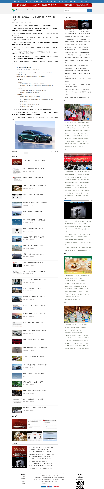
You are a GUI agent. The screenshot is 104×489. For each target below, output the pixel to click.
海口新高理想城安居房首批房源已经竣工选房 (75, 44)
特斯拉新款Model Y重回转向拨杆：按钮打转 (34, 331)
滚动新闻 (14, 443)
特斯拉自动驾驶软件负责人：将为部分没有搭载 (40, 468)
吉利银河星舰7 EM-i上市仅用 (19, 455)
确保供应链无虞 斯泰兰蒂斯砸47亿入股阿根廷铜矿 (77, 68)
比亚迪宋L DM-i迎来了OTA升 (50, 439)
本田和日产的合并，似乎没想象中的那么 (33, 194)
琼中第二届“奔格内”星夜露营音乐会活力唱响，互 (76, 340)
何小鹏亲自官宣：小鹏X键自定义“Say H (33, 322)
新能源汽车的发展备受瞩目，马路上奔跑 (33, 237)
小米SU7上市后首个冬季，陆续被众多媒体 (34, 305)
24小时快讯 (67, 17)
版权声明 (23, 476)
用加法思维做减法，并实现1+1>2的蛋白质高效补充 (77, 275)
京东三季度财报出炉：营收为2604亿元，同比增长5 (77, 185)
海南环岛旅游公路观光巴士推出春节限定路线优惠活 (77, 143)
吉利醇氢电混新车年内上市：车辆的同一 (33, 382)
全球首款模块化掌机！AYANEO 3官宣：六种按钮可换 (77, 41)
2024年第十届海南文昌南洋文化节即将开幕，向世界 (77, 345)
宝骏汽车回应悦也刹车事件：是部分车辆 (33, 399)
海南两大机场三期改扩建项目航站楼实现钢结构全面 (77, 52)
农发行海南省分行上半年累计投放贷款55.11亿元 (76, 193)
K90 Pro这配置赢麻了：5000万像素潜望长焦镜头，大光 (78, 247)
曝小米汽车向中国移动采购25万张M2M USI (34, 313)
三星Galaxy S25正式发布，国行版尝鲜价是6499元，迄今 (78, 236)
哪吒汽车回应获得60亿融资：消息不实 (33, 228)
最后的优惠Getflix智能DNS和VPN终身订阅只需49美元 (77, 84)
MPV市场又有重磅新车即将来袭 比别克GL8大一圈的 (41, 454)
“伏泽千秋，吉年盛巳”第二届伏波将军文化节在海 (76, 135)
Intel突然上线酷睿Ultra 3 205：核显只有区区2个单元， (78, 39)
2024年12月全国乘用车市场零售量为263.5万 (34, 365)
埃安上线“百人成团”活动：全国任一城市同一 (39, 461)
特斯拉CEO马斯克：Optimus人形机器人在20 (35, 348)
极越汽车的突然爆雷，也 (35, 427)
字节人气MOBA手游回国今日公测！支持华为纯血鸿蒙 (77, 234)
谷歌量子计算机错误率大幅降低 (72, 86)
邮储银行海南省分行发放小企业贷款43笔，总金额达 (77, 174)
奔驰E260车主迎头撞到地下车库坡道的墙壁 (34, 407)
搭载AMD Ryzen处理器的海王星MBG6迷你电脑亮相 (77, 97)
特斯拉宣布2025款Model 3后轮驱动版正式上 (34, 339)
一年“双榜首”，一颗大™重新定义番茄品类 (75, 283)
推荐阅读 (14, 156)
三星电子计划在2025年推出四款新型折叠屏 (34, 186)
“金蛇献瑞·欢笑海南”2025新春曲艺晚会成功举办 (76, 327)
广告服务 (23, 478)
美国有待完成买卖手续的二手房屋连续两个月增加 (76, 65)
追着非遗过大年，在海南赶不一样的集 (74, 146)
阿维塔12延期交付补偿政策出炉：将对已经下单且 (41, 465)
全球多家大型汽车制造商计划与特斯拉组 (33, 356)
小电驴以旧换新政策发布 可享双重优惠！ (34, 177)
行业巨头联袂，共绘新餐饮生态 (72, 296)
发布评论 (26, 152)
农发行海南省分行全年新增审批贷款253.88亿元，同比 (77, 55)
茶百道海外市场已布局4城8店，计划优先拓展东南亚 (77, 294)
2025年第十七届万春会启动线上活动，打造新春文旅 (77, 133)
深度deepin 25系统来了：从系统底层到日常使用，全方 (78, 250)
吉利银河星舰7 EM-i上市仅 (19, 427)
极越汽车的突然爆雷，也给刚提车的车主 (33, 168)
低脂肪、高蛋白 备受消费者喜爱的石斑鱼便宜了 (76, 286)
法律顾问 (23, 483)
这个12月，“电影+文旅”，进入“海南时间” (74, 330)
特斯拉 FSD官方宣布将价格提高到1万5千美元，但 (41, 456)
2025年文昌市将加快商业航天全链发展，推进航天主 (77, 138)
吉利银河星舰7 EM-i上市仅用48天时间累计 (34, 160)
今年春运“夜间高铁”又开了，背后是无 (33, 288)
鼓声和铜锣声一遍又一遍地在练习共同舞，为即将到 (77, 348)
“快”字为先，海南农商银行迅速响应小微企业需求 (76, 177)
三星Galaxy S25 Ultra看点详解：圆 (19, 466)
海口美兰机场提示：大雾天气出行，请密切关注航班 (77, 49)
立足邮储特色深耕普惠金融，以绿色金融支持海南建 (77, 182)
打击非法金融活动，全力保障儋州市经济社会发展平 (77, 47)
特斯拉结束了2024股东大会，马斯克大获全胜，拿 (41, 447)
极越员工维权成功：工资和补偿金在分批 (33, 211)
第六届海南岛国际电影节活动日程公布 (74, 332)
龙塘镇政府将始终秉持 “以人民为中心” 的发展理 (76, 141)
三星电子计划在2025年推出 (19, 439)
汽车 (32, 9)
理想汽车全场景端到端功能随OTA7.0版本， (34, 262)
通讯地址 (23, 481)
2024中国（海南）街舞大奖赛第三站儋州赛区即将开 (77, 338)
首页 (27, 9)
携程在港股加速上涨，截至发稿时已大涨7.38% (76, 187)
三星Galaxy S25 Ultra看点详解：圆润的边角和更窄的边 (78, 36)
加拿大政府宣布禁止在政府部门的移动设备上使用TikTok (78, 70)
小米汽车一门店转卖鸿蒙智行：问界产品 (33, 245)
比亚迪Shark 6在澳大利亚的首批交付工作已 (34, 296)
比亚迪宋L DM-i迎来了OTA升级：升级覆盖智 (35, 203)
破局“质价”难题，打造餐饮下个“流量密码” (74, 278)
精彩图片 (14, 416)
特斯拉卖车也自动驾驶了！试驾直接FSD (33, 254)
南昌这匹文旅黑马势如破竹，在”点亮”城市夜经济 (76, 291)
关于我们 (23, 474)
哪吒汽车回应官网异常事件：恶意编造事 (33, 373)
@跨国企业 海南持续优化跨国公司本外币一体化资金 (77, 57)
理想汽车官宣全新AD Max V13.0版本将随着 (34, 279)
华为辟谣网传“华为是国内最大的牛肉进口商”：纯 (76, 288)
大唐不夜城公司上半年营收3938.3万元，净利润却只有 (77, 190)
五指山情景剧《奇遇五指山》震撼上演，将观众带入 (77, 324)
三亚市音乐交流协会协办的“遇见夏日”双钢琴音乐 (76, 335)
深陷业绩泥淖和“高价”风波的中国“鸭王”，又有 (75, 299)
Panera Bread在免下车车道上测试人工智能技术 (40, 451)
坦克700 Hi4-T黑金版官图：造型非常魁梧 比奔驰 (40, 463)
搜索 (89, 10)
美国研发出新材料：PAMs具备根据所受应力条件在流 (77, 239)
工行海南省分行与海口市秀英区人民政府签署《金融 (77, 179)
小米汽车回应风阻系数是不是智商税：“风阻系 (40, 458)
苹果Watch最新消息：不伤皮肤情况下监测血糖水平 (77, 89)
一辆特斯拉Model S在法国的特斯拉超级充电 (34, 390)
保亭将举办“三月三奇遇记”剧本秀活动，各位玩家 (76, 343)
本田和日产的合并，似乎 (35, 439)
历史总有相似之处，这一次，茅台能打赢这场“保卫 (76, 280)
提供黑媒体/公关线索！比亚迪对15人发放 (34, 271)
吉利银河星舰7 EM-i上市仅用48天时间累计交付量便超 (77, 33)
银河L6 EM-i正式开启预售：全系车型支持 (34, 220)
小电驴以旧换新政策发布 (50, 427)
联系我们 (80, 474)
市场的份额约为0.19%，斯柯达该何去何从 (39, 449)
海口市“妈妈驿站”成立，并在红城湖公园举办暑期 (76, 195)
